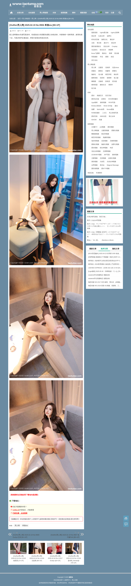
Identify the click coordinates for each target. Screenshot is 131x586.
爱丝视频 (94, 148)
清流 (112, 57)
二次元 (104, 113)
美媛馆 (107, 71)
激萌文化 (104, 39)
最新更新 (83, 13)
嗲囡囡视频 (95, 134)
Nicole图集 (110, 109)
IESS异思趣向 (113, 99)
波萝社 (109, 36)
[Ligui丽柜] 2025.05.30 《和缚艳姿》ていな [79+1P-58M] (105, 271)
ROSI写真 (112, 102)
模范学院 (108, 74)
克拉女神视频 (96, 151)
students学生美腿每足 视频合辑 (99, 275)
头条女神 (101, 36)
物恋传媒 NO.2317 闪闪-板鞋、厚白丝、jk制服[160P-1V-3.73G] (105, 282)
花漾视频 (104, 141)
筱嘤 (92, 109)
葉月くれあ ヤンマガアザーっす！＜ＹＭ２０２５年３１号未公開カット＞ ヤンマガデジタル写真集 (104, 226)
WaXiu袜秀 (100, 109)
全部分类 (20, 13)
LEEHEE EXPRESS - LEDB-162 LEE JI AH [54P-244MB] (105, 268)
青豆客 (99, 43)
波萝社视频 (115, 144)
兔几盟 (116, 78)
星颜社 (93, 71)
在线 (97, 12)
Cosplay (114, 46)
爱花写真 (94, 116)
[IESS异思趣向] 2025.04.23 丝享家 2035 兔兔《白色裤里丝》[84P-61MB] (105, 253)
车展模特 (99, 173)
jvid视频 (102, 127)
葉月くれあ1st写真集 (94, 220)
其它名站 (94, 60)
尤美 (92, 43)
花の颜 (100, 74)
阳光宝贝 (103, 50)
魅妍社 (93, 74)
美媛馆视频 (107, 137)
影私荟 (107, 81)
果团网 (110, 50)
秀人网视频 (95, 130)
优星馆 (102, 78)
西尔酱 (116, 53)
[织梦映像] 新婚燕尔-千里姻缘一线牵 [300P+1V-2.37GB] (105, 257)
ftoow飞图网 (95, 53)
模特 (73, 13)
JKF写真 (107, 155)
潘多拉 (104, 53)
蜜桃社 (100, 71)
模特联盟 (94, 85)
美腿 (100, 120)
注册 (112, 13)
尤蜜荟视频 (105, 130)
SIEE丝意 (103, 116)
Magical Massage (113, 165)
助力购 (93, 88)
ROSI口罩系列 (96, 106)
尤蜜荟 (100, 67)
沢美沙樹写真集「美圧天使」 (97, 217)
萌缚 (110, 53)
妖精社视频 (112, 158)
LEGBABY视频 (96, 155)
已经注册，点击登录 (20, 513)
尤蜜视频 (94, 158)
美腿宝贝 (100, 95)
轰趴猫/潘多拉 (96, 46)
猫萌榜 (109, 78)
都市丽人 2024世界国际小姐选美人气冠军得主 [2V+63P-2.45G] (105, 264)
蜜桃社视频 (95, 144)
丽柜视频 (103, 102)
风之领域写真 (113, 113)
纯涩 (111, 148)
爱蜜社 (114, 71)
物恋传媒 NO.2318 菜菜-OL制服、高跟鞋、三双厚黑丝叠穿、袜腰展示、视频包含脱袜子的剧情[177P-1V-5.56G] (105, 285)
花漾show (115, 67)
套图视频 (64, 13)
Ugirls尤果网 (115, 32)
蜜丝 (116, 106)
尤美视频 (103, 158)
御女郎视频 (105, 134)
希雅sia (25, 525)
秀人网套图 (44, 13)
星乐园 (114, 81)
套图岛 (14, 31)
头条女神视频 (111, 161)
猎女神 (113, 43)
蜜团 (106, 57)
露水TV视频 (105, 168)
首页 (11, 12)
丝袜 (54, 13)
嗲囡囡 (93, 81)
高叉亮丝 (108, 95)
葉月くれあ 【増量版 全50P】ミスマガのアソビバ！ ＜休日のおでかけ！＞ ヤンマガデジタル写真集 (104, 234)
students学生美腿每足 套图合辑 (99, 278)
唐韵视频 (94, 161)
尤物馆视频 (114, 141)
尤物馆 (100, 81)
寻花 (101, 57)
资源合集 (91, 173)
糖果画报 (94, 78)
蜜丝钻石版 (95, 99)
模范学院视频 (96, 137)
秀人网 (34, 18)
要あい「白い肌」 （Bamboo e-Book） (101, 240)
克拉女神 (106, 46)
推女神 (93, 36)
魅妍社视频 (105, 144)
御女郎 (116, 74)
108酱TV (94, 127)
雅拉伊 (112, 39)
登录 (107, 13)
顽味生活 (103, 85)
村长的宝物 (95, 39)
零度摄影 (94, 57)
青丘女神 (112, 116)
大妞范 (102, 161)
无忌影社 (94, 50)
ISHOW (94, 120)
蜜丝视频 (111, 127)
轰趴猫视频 (95, 168)
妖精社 (103, 99)
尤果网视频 (107, 151)
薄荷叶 (110, 85)
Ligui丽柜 (94, 102)
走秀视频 (94, 165)
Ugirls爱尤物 (104, 32)
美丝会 (102, 165)
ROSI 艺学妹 (108, 106)
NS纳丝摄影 (95, 113)
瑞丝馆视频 (95, 141)
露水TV (106, 43)
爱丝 (92, 95)
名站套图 (31, 13)
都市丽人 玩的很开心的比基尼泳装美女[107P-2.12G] (105, 261)
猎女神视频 (103, 148)
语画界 (107, 67)
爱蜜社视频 (115, 130)
